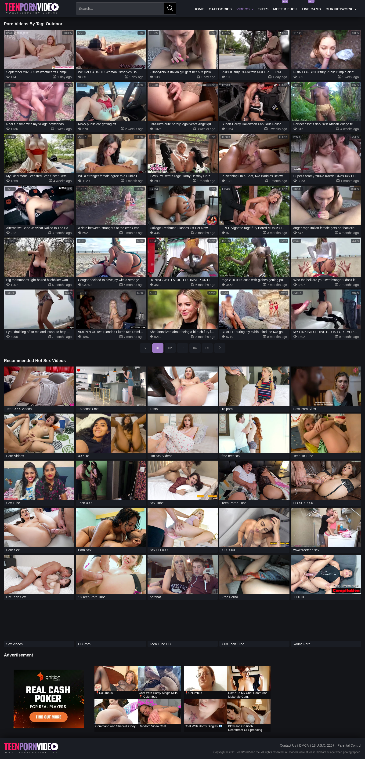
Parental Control (349, 745)
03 (182, 348)
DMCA (304, 745)
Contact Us (288, 745)
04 (195, 348)
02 (170, 348)
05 (207, 348)
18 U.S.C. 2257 (323, 745)
